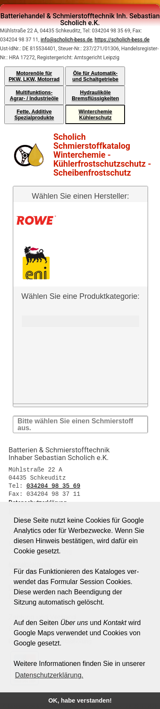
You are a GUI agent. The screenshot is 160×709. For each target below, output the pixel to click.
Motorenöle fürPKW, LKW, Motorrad (34, 76)
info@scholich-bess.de (66, 40)
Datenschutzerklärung (38, 501)
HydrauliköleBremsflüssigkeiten (95, 95)
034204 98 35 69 (53, 484)
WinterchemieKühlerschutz (95, 115)
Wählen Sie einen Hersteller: (80, 196)
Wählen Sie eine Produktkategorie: (80, 347)
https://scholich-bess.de (122, 40)
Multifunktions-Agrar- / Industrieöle (34, 95)
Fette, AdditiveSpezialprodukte (34, 115)
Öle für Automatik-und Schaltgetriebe (95, 76)
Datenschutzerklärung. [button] (49, 675)
